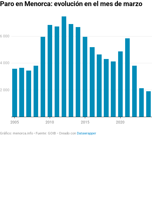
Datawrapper (86, 133)
